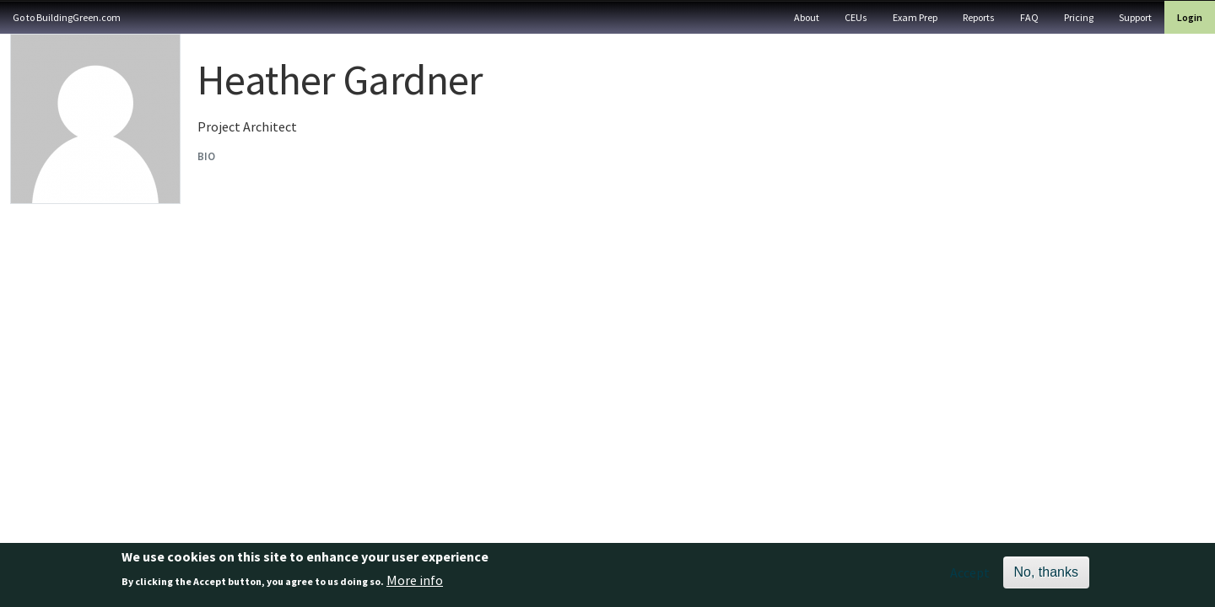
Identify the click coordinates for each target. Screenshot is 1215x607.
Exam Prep (915, 17)
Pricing (1079, 17)
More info (414, 584)
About (806, 17)
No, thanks (1046, 576)
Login (1189, 17)
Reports (979, 17)
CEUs (856, 17)
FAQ (1029, 17)
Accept (970, 576)
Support (1135, 17)
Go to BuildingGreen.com (67, 17)
